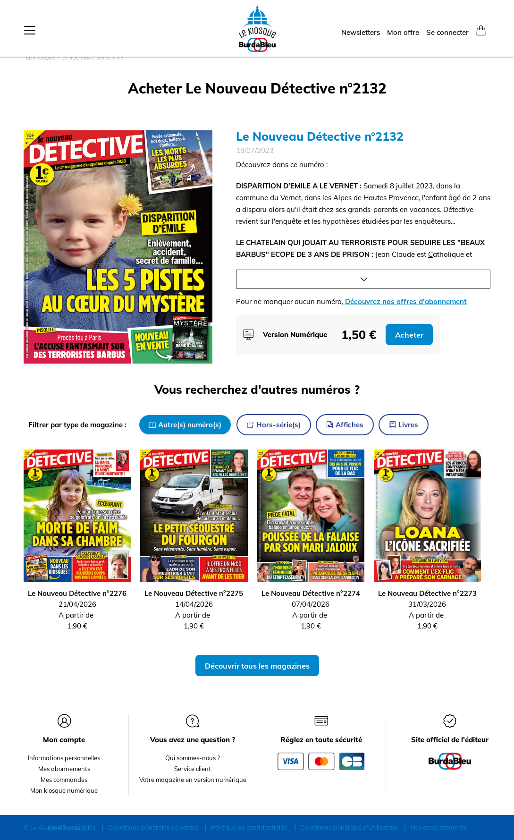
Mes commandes (64, 779)
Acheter (409, 334)
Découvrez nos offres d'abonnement (406, 301)
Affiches (344, 424)
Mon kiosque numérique (64, 790)
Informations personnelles (64, 758)
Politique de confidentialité (249, 827)
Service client (192, 768)
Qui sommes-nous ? (192, 758)
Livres (403, 424)
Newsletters (360, 29)
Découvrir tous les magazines (257, 665)
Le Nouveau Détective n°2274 (310, 593)
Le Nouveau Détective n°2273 (427, 593)
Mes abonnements (64, 768)
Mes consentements (438, 827)
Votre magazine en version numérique (192, 779)
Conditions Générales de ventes (153, 827)
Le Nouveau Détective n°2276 (77, 593)
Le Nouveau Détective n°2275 (193, 593)
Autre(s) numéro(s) (185, 424)
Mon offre (403, 29)
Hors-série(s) (274, 424)
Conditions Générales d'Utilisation (348, 827)
